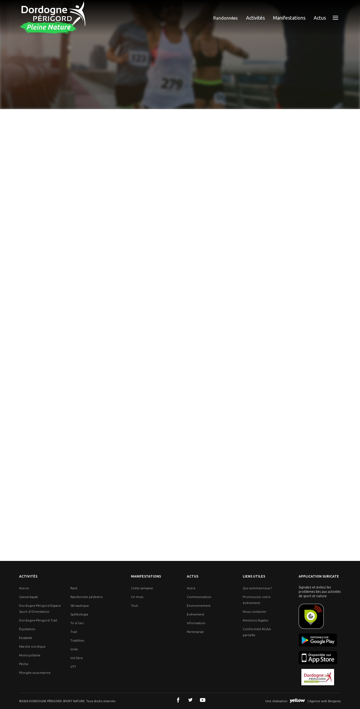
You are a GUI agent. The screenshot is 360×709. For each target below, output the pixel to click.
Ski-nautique (79, 605)
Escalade (25, 637)
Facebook (178, 700)
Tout (134, 605)
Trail (73, 631)
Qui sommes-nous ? (257, 588)
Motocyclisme (29, 655)
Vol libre (76, 658)
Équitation (27, 629)
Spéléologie (79, 614)
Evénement (195, 614)
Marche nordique (32, 646)
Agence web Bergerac (325, 701)
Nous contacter (254, 611)
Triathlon (77, 640)
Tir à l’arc (77, 623)
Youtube (203, 700)
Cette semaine (142, 588)
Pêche (23, 664)
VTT (73, 666)
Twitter (190, 700)
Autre (191, 588)
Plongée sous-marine (35, 672)
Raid (73, 588)
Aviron (24, 588)
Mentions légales (255, 620)
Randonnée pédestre (86, 597)
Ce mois (137, 597)
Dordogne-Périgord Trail (38, 620)
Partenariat (195, 631)
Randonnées (225, 18)
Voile (74, 649)
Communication (199, 597)
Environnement (199, 605)
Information (196, 623)
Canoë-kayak (28, 597)
